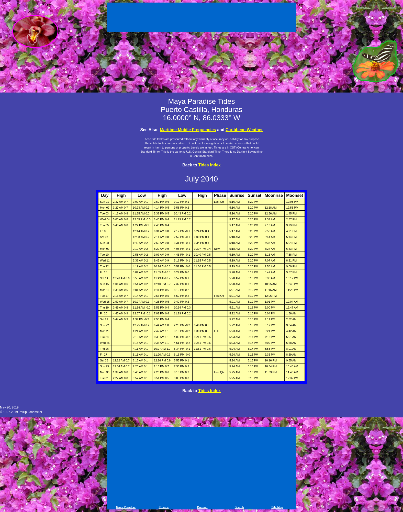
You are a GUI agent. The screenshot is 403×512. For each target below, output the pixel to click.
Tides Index (209, 165)
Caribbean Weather (244, 130)
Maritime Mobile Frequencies (188, 130)
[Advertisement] (201, 17)
